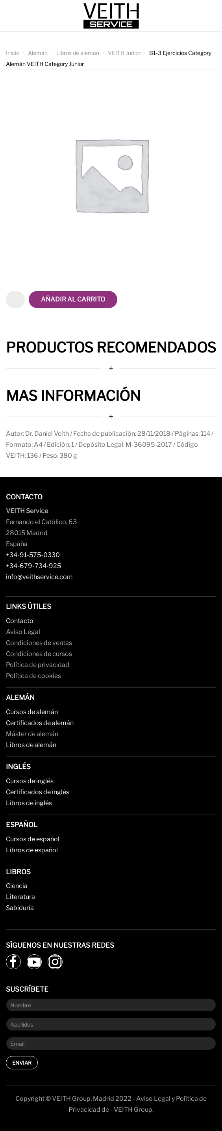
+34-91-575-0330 (33, 555)
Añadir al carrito (73, 299)
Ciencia (17, 886)
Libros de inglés (29, 803)
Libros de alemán (77, 52)
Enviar (21, 1063)
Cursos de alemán (32, 712)
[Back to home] (111, 15)
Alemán (38, 52)
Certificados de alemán (40, 723)
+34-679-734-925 (33, 566)
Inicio (12, 52)
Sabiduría (20, 908)
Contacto (19, 621)
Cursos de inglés (30, 781)
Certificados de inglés (37, 792)
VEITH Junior (124, 52)
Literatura (20, 897)
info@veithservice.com (39, 577)
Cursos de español (32, 839)
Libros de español (32, 850)
